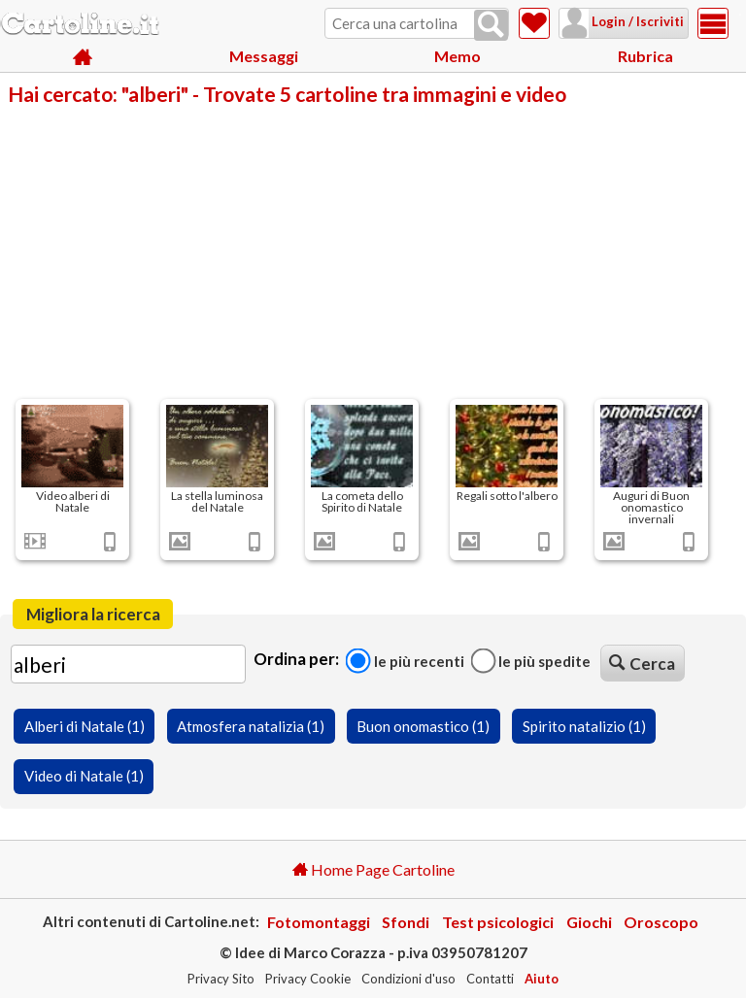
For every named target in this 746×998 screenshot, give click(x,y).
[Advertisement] (373, 250)
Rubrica (645, 58)
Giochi (589, 922)
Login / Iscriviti (612, 21)
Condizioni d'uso (408, 978)
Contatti (490, 978)
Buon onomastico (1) (423, 726)
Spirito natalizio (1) (584, 726)
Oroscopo (661, 922)
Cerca (642, 663)
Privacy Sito (220, 978)
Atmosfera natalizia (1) (250, 726)
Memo (457, 58)
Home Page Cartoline (373, 869)
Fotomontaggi (318, 922)
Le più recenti (405, 660)
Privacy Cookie (308, 978)
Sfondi (405, 922)
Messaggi (263, 58)
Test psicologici (498, 922)
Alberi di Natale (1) (84, 726)
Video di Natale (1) (84, 775)
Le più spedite (530, 660)
